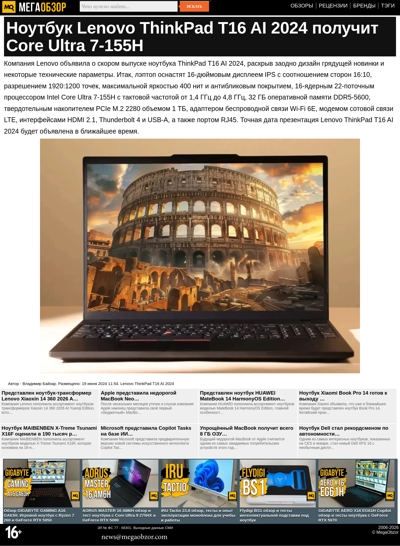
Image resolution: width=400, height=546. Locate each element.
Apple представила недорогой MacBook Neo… (138, 396)
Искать (194, 6)
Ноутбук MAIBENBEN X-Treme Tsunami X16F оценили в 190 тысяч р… (49, 431)
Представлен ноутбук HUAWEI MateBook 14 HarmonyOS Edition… (242, 396)
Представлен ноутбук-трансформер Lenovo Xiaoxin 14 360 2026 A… (46, 396)
